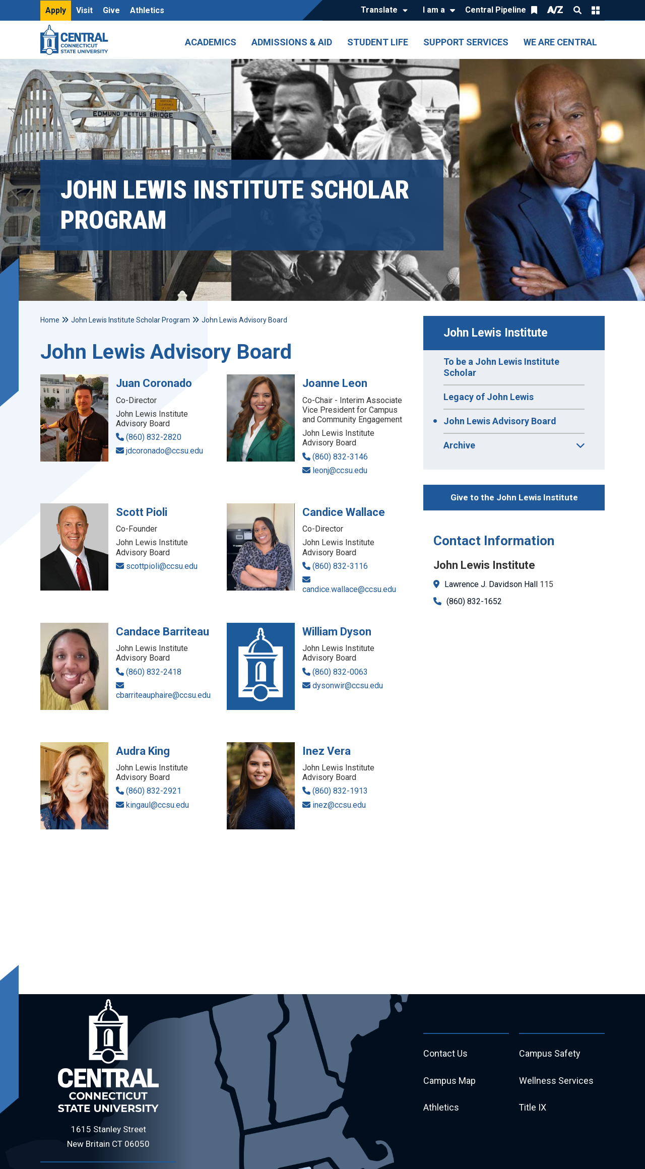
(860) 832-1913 (340, 791)
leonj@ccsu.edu (339, 470)
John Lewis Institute (495, 333)
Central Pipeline (495, 10)
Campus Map (449, 1081)
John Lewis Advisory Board (499, 421)
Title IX (533, 1108)
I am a (434, 10)
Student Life (377, 42)
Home (49, 320)
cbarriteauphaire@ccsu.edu (163, 695)
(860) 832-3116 (340, 566)
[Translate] (382, 11)
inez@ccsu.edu (339, 805)
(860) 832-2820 (153, 437)
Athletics (147, 10)
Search (577, 10)
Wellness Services (556, 1081)
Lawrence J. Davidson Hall (491, 584)
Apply (55, 10)
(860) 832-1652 (474, 601)
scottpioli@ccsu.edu (162, 566)
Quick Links (596, 10)
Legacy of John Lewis (488, 397)
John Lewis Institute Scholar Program (130, 320)
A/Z (555, 10)
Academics (210, 42)
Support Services (465, 42)
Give (111, 10)
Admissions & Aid (291, 42)
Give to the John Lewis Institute (514, 497)
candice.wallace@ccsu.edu (349, 589)
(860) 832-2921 (153, 791)
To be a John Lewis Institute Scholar (501, 367)
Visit (84, 10)
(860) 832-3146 (340, 457)
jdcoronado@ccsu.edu (164, 451)
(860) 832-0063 (340, 672)
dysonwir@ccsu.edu (347, 685)
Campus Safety (550, 1054)
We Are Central (560, 42)
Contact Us (445, 1054)
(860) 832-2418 (153, 672)
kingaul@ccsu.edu (157, 805)
